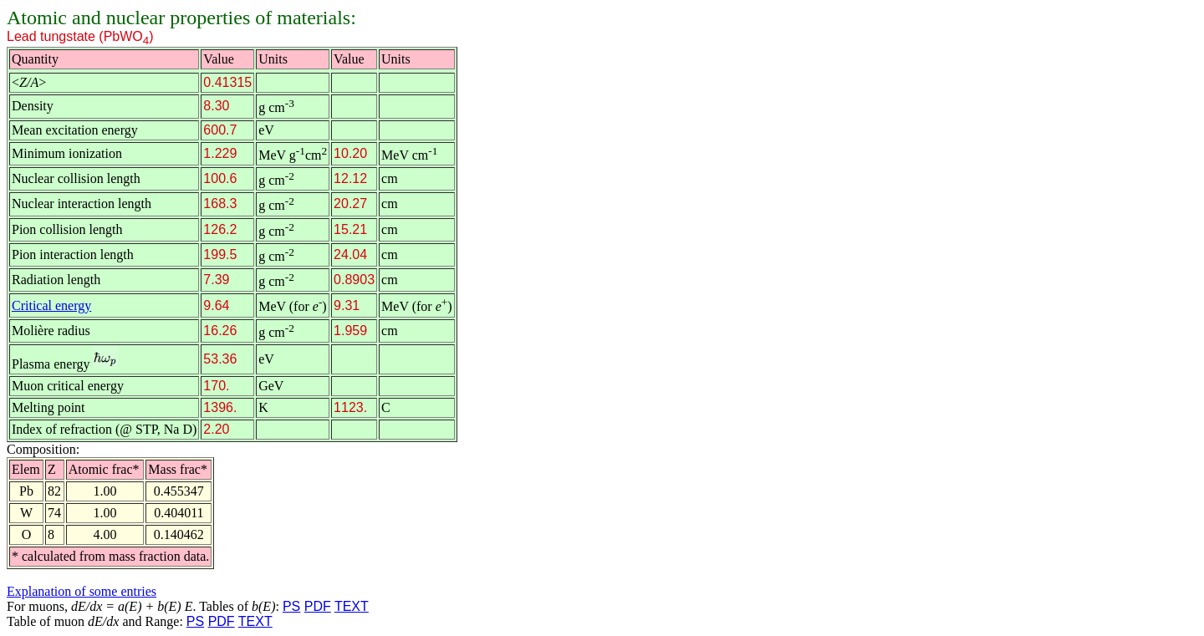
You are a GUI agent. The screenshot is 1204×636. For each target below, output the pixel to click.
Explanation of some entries (81, 591)
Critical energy (51, 305)
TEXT (351, 606)
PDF (317, 606)
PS (291, 606)
